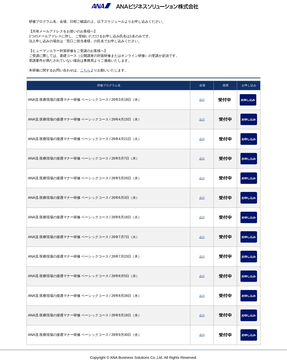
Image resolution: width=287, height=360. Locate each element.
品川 (202, 99)
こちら (85, 70)
